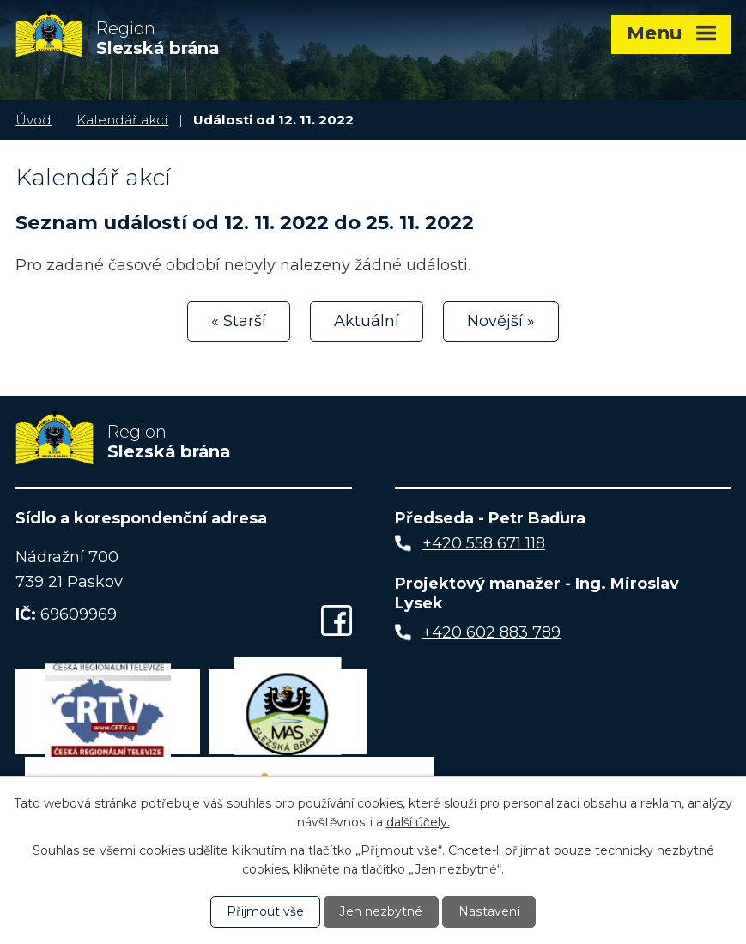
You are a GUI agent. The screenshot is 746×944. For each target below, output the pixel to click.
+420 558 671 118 (483, 544)
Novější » (501, 321)
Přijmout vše (266, 911)
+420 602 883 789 (491, 634)
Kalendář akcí (122, 120)
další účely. (418, 822)
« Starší (238, 321)
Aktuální (366, 321)
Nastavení (489, 911)
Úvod (33, 120)
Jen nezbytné (382, 911)
